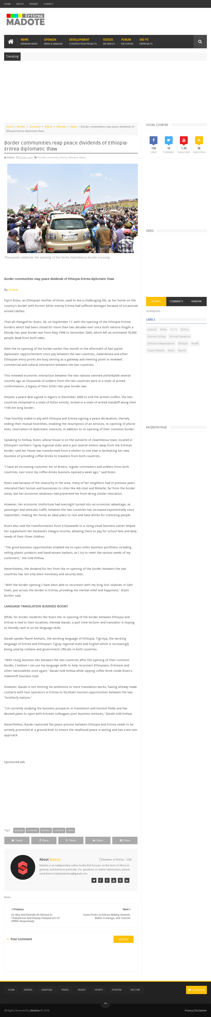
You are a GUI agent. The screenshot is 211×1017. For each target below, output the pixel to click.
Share (44, 840)
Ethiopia (61, 126)
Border (21, 126)
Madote (35, 1010)
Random (196, 301)
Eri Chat (135, 990)
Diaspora (46, 990)
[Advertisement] (105, 94)
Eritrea (48, 126)
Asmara (152, 329)
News (29, 41)
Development (83, 41)
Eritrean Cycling (157, 336)
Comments (176, 301)
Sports (182, 350)
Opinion (53, 41)
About (20, 4)
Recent (156, 301)
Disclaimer (201, 1010)
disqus (123, 939)
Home (7, 4)
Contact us (196, 989)
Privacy (189, 1010)
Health (195, 343)
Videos (109, 41)
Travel (65, 990)
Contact (48, 4)
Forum (127, 41)
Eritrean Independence (161, 343)
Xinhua (13, 290)
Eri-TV (145, 41)
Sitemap (33, 4)
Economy (35, 126)
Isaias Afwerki (156, 350)
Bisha (163, 329)
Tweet (17, 840)
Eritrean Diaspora (179, 336)
